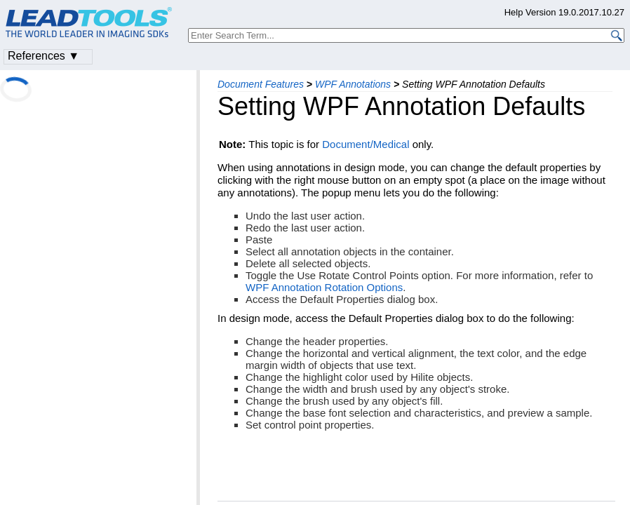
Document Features (260, 84)
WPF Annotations (353, 84)
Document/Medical (365, 144)
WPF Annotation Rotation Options (324, 287)
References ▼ (43, 56)
